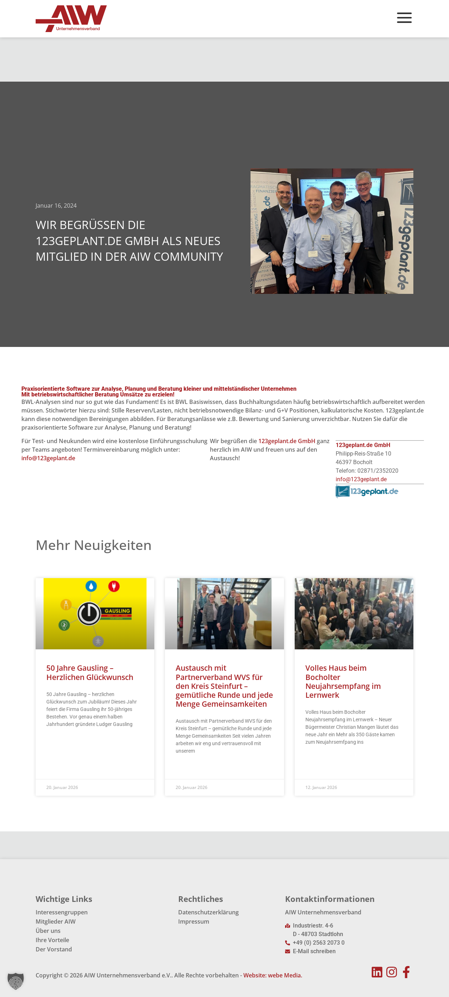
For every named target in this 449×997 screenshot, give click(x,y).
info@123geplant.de (48, 458)
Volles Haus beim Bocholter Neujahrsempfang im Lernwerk (343, 681)
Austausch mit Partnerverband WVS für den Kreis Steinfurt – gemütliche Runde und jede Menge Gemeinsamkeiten (224, 686)
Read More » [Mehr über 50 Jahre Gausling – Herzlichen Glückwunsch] (60, 741)
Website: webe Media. (272, 975)
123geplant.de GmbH (286, 441)
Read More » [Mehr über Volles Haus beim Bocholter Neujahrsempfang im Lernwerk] (319, 759)
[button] (15, 981)
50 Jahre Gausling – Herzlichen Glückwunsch (89, 672)
